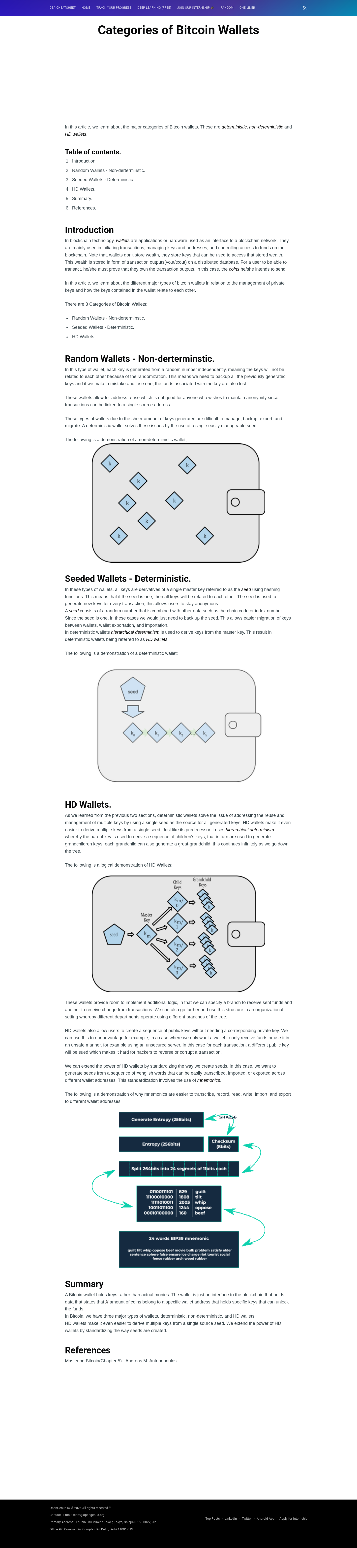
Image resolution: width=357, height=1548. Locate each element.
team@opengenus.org (89, 1515)
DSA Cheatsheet (63, 7)
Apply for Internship (293, 1518)
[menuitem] (63, 8)
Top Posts (212, 1518)
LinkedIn (231, 1518)
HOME (86, 7)
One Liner (247, 7)
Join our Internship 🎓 (196, 7)
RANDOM (227, 7)
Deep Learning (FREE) (154, 7)
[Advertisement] (178, 89)
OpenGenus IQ (60, 1508)
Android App (265, 1518)
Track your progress (114, 7)
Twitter (247, 1518)
